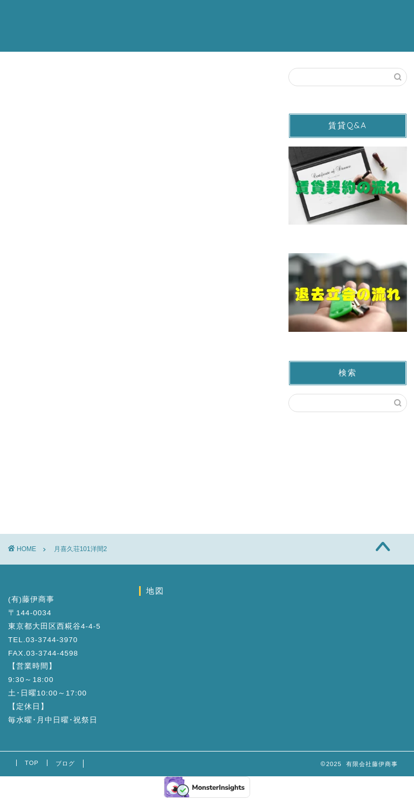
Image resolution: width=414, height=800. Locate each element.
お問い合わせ (289, 17)
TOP (32, 763)
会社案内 (349, 17)
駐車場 (158, 17)
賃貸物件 (111, 17)
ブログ (107, 38)
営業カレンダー (217, 17)
